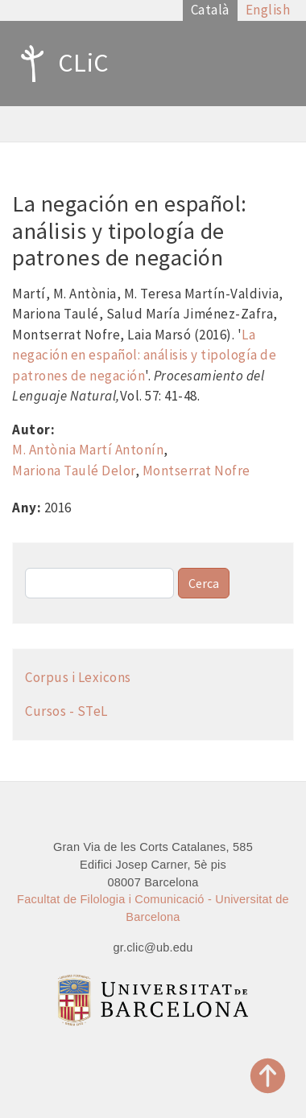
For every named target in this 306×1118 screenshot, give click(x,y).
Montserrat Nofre (196, 470)
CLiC (61, 63)
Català (210, 9)
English (268, 9)
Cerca (203, 583)
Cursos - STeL (66, 711)
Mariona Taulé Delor (73, 470)
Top (268, 1075)
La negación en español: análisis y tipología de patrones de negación (144, 355)
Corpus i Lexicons (78, 677)
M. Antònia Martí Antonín (87, 449)
